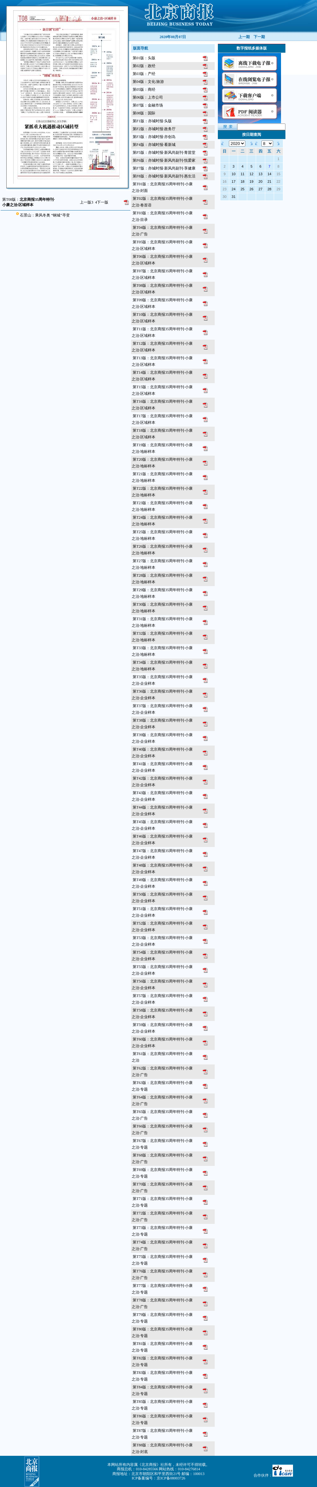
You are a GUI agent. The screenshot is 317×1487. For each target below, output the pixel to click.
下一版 (101, 202)
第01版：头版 (144, 58)
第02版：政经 (144, 66)
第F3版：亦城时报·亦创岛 (154, 137)
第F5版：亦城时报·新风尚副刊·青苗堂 (164, 152)
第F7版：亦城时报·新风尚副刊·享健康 (164, 168)
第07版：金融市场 (148, 105)
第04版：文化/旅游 (148, 81)
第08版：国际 (144, 113)
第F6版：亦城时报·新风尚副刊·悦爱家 (164, 160)
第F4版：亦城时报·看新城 (154, 144)
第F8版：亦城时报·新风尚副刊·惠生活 (164, 176)
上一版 (86, 202)
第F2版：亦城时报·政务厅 (154, 129)
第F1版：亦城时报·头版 (152, 121)
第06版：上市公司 (148, 97)
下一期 (259, 37)
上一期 (244, 37)
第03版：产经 (144, 74)
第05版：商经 (144, 89)
